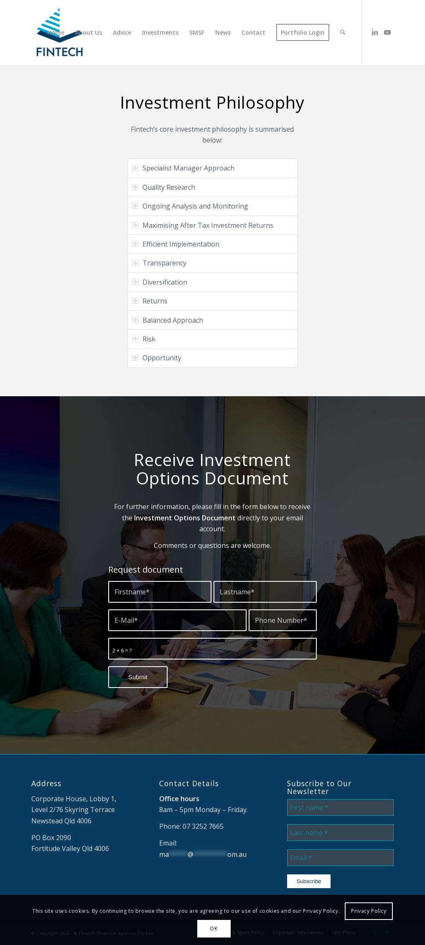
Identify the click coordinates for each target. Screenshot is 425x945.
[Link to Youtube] (387, 32)
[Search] (343, 32)
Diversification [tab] (159, 282)
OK (213, 928)
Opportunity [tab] (156, 357)
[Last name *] (340, 832)
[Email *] (340, 857)
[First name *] (340, 807)
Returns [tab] (150, 301)
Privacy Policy (368, 910)
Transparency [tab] (159, 262)
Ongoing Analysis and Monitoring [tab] (190, 206)
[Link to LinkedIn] (375, 32)
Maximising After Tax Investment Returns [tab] (202, 225)
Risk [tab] (143, 339)
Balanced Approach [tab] (167, 320)
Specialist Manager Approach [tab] (183, 168)
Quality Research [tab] (163, 187)
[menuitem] (57, 32)
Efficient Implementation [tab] (175, 244)
